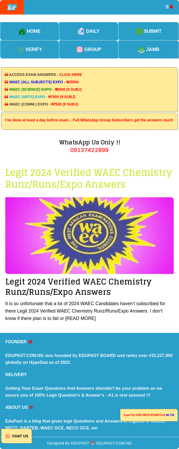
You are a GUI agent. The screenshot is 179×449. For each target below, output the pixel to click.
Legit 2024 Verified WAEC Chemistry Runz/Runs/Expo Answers (78, 286)
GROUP (88, 49)
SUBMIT (149, 31)
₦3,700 (170, 415)
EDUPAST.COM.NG (114, 443)
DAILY (89, 31)
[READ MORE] (80, 318)
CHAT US (16, 436)
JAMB (148, 49)
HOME (29, 31)
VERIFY (29, 49)
